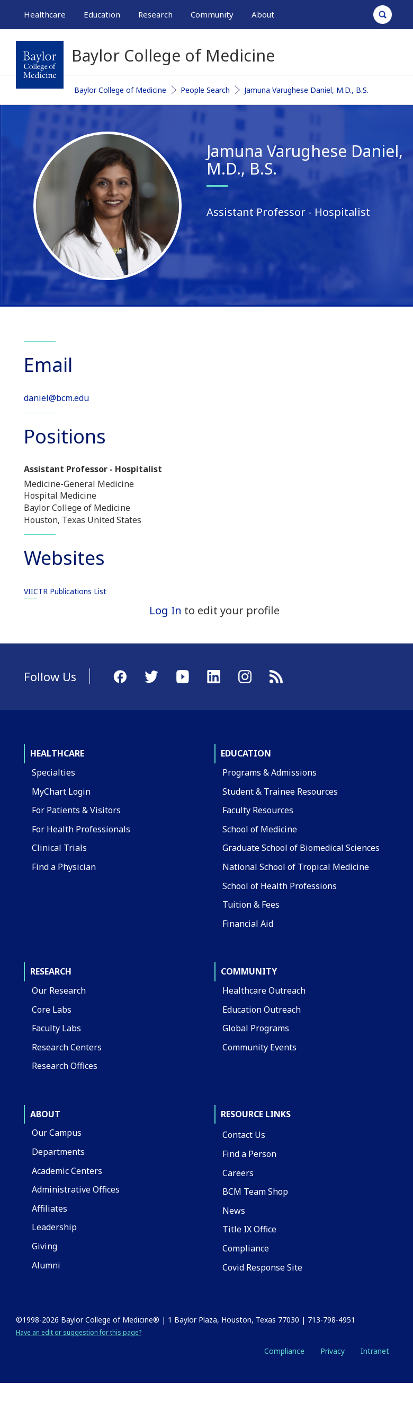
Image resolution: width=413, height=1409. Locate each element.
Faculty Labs (56, 1028)
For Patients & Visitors (76, 810)
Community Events (259, 1047)
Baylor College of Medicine (120, 90)
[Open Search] (382, 14)
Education (246, 753)
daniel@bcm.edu (56, 398)
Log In (165, 610)
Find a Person (249, 1154)
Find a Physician (64, 867)
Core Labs (51, 1009)
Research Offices (64, 1066)
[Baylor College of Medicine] (40, 65)
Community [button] (212, 14)
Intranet (375, 1351)
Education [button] (102, 14)
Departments (58, 1152)
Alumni (46, 1265)
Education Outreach (261, 1009)
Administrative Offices (76, 1189)
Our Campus (57, 1132)
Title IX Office (249, 1229)
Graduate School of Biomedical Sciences (301, 848)
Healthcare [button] (45, 14)
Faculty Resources (257, 810)
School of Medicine (259, 829)
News (233, 1210)
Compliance (245, 1248)
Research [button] (155, 14)
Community (249, 971)
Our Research (59, 990)
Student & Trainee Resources (280, 791)
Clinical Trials (59, 848)
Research (50, 971)
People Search (205, 90)
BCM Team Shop (255, 1191)
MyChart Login (61, 791)
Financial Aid (247, 923)
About (45, 1114)
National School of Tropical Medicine (295, 867)
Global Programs (255, 1028)
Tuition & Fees (251, 904)
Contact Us (243, 1135)
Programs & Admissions (269, 772)
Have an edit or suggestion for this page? (78, 1332)
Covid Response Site (262, 1267)
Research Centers (67, 1047)
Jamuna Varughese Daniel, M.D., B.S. (306, 90)
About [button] (263, 14)
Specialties (53, 772)
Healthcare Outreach (264, 990)
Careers (238, 1173)
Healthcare (57, 753)
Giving (44, 1246)
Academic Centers (67, 1171)
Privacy (332, 1351)
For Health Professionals (81, 829)
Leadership (54, 1227)
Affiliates (49, 1208)
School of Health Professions (279, 886)
